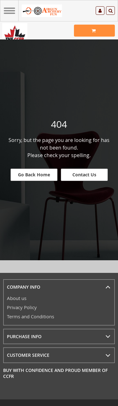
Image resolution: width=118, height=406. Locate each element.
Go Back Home (34, 175)
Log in (100, 11)
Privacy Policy (22, 307)
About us (16, 298)
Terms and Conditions (30, 316)
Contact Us (84, 175)
